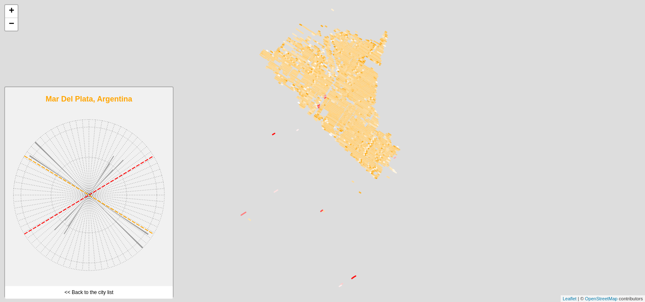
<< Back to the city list (89, 292)
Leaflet (570, 298)
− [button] (11, 24)
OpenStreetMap (601, 298)
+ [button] (11, 11)
